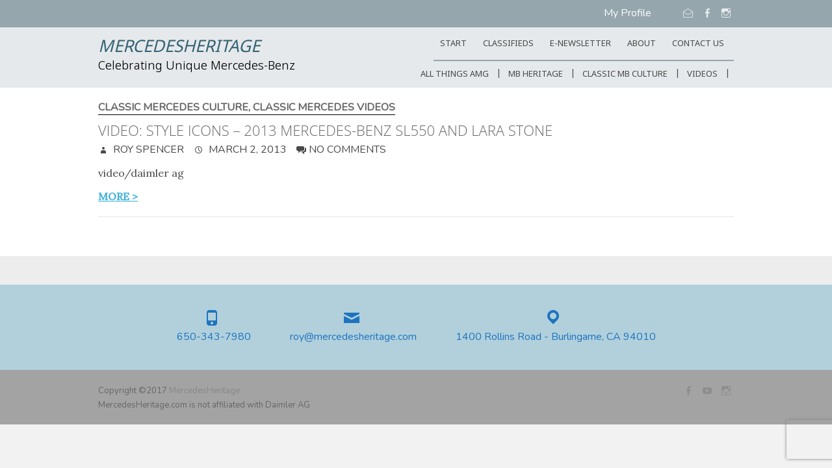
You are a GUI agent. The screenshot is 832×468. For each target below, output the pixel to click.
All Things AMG (455, 74)
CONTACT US (698, 43)
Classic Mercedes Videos (324, 107)
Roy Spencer (147, 149)
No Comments (347, 149)
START (453, 43)
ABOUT (641, 43)
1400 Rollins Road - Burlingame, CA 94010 (556, 337)
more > (118, 196)
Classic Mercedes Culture (173, 107)
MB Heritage (535, 74)
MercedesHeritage (179, 47)
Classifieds (508, 43)
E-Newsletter (580, 43)
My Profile (627, 13)
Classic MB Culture (625, 74)
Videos (702, 74)
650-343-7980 (214, 337)
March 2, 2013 (246, 149)
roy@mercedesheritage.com (353, 337)
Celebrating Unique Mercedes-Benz (196, 66)
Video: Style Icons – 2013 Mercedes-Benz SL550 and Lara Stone (325, 130)
